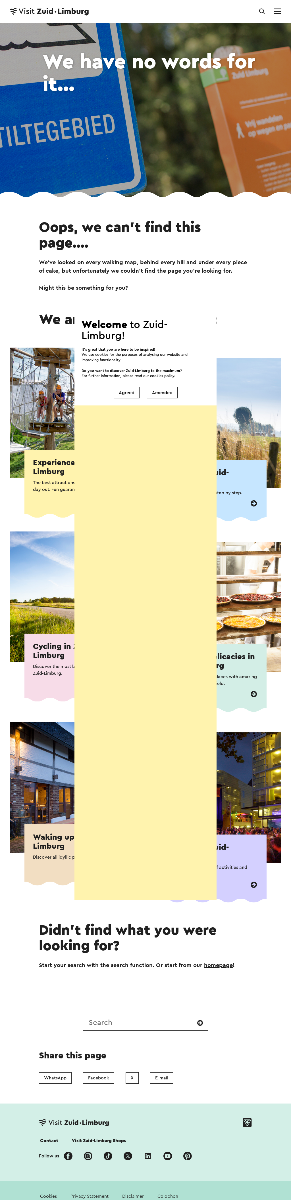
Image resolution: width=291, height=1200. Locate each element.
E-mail (161, 1078)
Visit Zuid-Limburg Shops (99, 1140)
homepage (218, 965)
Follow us (49, 1156)
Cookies (48, 1196)
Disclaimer (133, 1196)
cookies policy (162, 352)
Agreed (126, 369)
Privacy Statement (89, 1196)
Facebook (98, 1078)
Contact (49, 1140)
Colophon (167, 1196)
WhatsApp (55, 1078)
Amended (162, 369)
